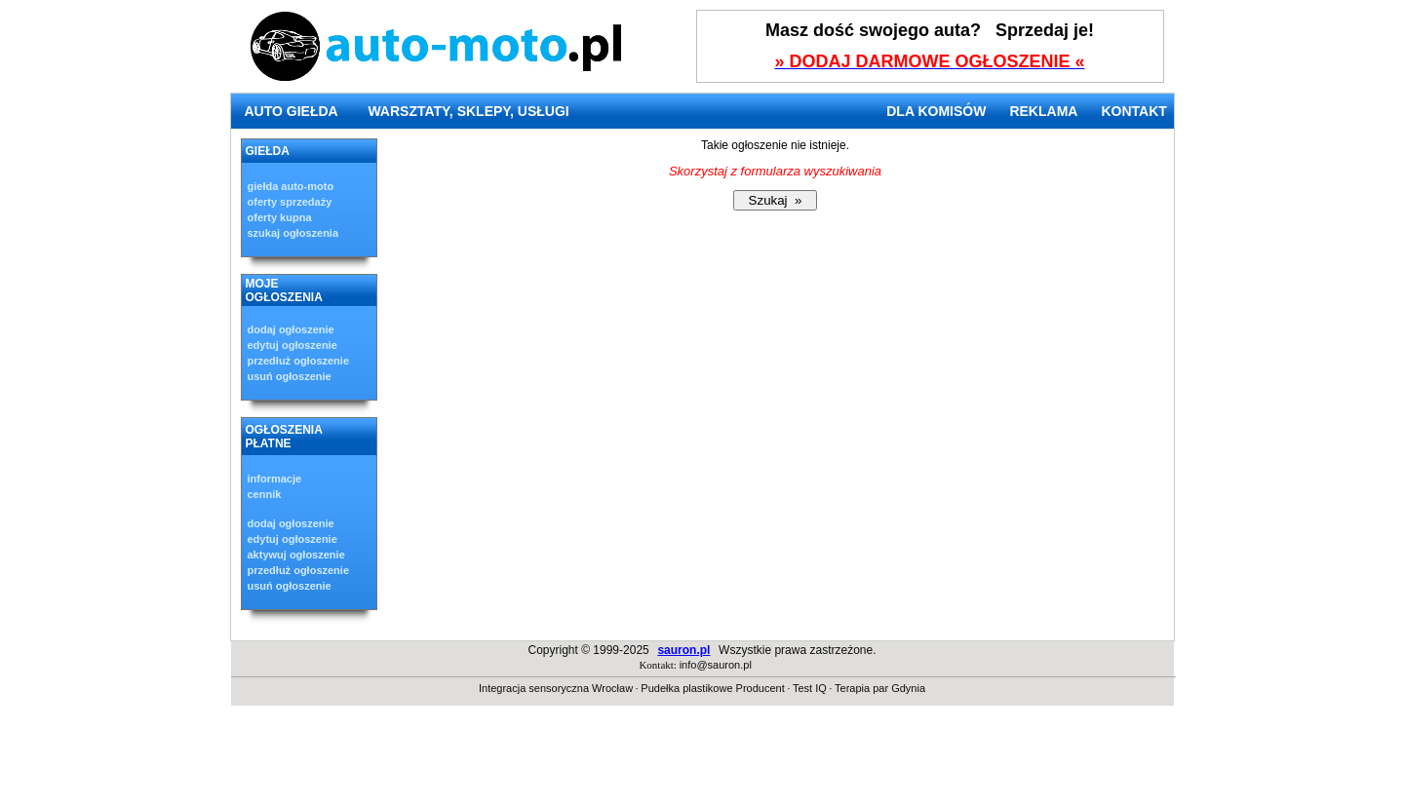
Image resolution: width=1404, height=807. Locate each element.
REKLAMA (1043, 111)
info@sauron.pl (716, 665)
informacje (275, 478)
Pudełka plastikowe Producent (712, 688)
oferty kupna (280, 217)
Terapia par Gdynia (880, 688)
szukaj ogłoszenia (293, 233)
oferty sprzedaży (290, 202)
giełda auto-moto (291, 186)
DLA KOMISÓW (936, 111)
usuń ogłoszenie (290, 376)
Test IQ (810, 688)
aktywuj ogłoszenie (296, 554)
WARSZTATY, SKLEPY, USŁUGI (468, 111)
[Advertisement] (702, 763)
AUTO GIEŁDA (291, 111)
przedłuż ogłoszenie (299, 360)
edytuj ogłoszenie (292, 345)
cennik (265, 494)
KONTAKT (1133, 111)
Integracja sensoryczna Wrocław (556, 688)
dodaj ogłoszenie (291, 329)
